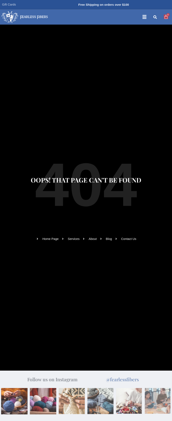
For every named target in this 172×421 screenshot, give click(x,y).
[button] (104, 17)
